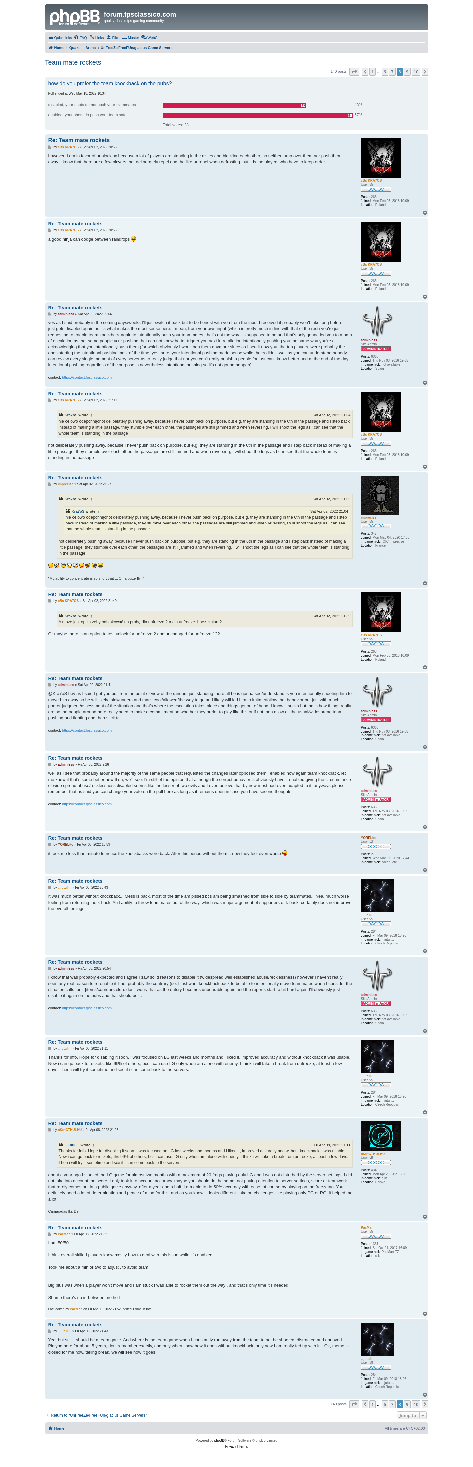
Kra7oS (71, 415)
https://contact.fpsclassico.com (87, 377)
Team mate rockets (73, 62)
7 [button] (392, 72)
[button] (354, 72)
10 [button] (416, 72)
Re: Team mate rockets (79, 140)
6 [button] (385, 72)
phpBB (219, 1440)
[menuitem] (80, 38)
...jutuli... (72, 1145)
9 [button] (407, 72)
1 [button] (372, 72)
